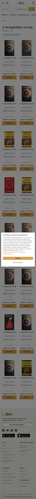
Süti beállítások (18, 262)
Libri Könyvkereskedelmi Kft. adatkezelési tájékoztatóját (14, 252)
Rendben (18, 258)
